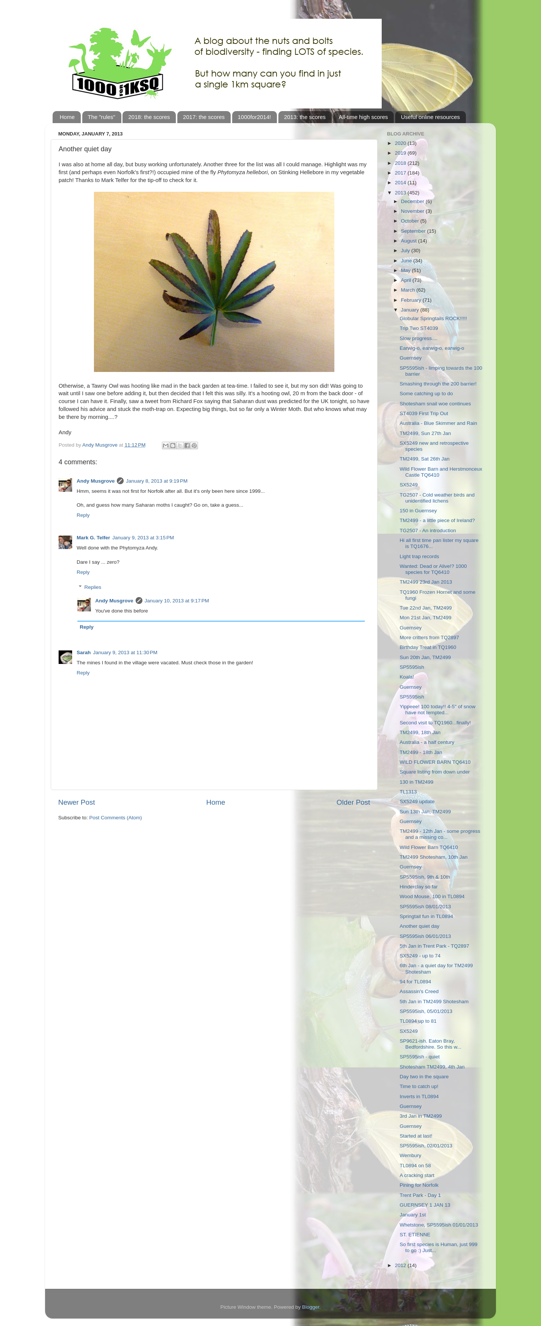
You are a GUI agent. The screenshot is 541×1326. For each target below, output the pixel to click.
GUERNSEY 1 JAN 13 (425, 1205)
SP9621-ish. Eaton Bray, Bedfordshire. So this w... (430, 1044)
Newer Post (76, 802)
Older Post (353, 802)
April (407, 280)
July (406, 250)
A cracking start (417, 1175)
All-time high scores (363, 117)
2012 (401, 1265)
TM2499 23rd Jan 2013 (426, 582)
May (406, 270)
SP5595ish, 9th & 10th (425, 877)
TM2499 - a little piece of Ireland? (437, 520)
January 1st (413, 1215)
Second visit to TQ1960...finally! (435, 722)
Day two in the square (424, 1076)
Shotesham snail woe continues (435, 403)
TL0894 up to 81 (418, 1021)
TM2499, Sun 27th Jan (425, 433)
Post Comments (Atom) (115, 817)
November (413, 211)
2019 (401, 153)
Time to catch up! (419, 1086)
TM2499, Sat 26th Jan (425, 459)
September (414, 231)
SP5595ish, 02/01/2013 (426, 1145)
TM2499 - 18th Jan (421, 752)
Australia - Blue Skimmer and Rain (438, 423)
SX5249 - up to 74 (420, 956)
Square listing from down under (435, 772)
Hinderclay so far (419, 887)
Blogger (310, 1307)
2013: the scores (305, 117)
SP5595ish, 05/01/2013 (426, 1011)
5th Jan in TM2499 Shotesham (434, 1001)
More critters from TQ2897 (429, 637)
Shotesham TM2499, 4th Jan (432, 1067)
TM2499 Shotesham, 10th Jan (434, 857)
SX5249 (409, 485)
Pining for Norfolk (419, 1185)
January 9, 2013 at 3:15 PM (143, 537)
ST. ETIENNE (415, 1234)
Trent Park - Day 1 (420, 1195)
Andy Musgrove (96, 481)
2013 (401, 193)
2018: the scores (149, 117)
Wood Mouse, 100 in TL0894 (432, 896)
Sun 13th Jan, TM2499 (425, 811)
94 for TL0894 (415, 981)
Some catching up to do (426, 393)
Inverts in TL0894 (419, 1096)
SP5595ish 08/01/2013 (425, 906)
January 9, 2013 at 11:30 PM (125, 652)
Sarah (84, 652)
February (412, 300)
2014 (401, 182)
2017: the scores (204, 117)
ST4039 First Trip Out (424, 413)
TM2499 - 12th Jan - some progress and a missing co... (440, 834)
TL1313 (408, 792)
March (408, 290)
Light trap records (419, 556)
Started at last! (416, 1136)
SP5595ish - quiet (420, 1057)
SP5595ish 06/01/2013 (425, 936)
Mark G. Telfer (93, 537)
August (409, 241)
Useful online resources (430, 117)
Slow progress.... (419, 338)
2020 (401, 143)
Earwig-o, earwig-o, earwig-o (432, 348)
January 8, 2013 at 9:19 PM (156, 481)
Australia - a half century (427, 742)
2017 (401, 173)
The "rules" (101, 117)
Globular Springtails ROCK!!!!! (433, 318)
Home (67, 117)
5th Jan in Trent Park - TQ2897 (434, 946)
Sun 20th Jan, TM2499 (425, 657)
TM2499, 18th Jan (420, 732)
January (410, 310)
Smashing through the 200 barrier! (438, 384)
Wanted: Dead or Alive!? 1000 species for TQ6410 (433, 569)
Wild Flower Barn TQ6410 (429, 847)
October (410, 221)
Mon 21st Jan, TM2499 (426, 617)
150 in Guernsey (418, 510)
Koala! (407, 677)
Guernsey (411, 358)
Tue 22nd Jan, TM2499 (426, 608)
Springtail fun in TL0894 (426, 916)
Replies (93, 587)
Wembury (411, 1155)
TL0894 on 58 (415, 1165)
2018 (401, 163)
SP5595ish (412, 667)
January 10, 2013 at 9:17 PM (177, 601)
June (407, 260)
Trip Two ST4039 (419, 328)
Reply (83, 515)
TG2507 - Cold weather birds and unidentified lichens (437, 498)
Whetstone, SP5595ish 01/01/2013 (439, 1225)
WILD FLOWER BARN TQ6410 (435, 762)
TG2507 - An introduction (428, 530)
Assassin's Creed (419, 991)
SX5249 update (417, 801)
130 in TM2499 (417, 782)
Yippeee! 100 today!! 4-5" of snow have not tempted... (438, 709)
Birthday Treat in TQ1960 (428, 647)
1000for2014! (254, 117)
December (413, 201)
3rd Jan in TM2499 (421, 1116)
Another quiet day (420, 926)
